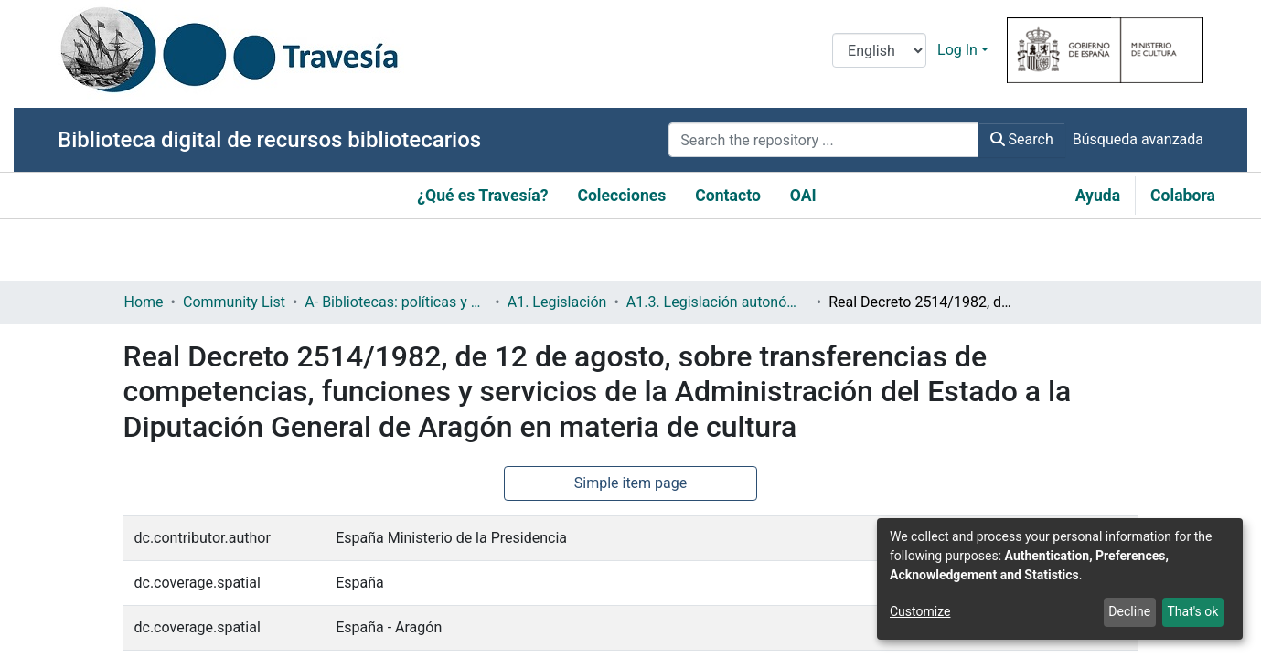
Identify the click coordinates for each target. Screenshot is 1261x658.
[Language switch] (879, 50)
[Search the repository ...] (823, 139)
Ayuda (1097, 195)
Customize (920, 611)
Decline (1129, 611)
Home (144, 302)
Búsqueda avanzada (1138, 139)
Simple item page (631, 483)
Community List (234, 302)
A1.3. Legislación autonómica (717, 302)
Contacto (728, 195)
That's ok (1192, 611)
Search (1021, 139)
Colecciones (621, 195)
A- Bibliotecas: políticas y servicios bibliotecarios (396, 302)
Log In (957, 49)
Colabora (1182, 195)
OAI (803, 195)
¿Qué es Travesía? (482, 195)
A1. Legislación (557, 302)
